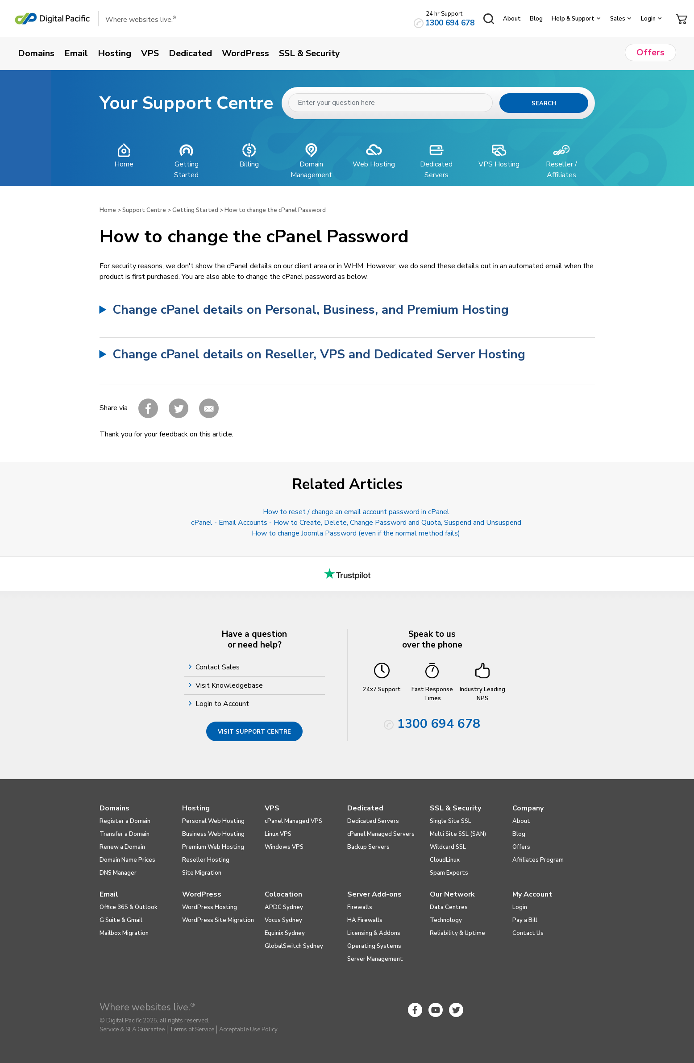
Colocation (283, 894)
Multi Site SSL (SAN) (458, 834)
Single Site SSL (450, 821)
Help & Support (573, 19)
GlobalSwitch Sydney (294, 946)
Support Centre (144, 210)
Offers (521, 847)
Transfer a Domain (125, 834)
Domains (114, 808)
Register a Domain (125, 821)
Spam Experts (449, 873)
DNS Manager (118, 873)
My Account (532, 894)
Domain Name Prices (127, 860)
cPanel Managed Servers (381, 834)
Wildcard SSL (448, 847)
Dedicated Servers (373, 821)
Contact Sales (219, 667)
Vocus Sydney (283, 920)
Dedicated (365, 808)
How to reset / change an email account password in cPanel (356, 512)
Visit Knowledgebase (230, 685)
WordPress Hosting (209, 907)
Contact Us (528, 933)
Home (108, 210)
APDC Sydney (284, 907)
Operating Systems (374, 946)
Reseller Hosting (205, 860)
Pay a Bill (524, 920)
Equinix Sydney (285, 933)
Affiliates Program (538, 860)
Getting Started (195, 210)
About (512, 19)
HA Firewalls (364, 920)
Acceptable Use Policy (248, 1030)
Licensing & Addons (373, 933)
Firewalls (359, 907)
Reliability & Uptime (457, 933)
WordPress (201, 894)
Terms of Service (192, 1030)
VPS (272, 808)
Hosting (196, 808)
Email (109, 894)
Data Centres (449, 907)
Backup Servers (368, 847)
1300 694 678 (449, 23)
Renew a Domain (122, 847)
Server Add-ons (374, 894)
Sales (617, 19)
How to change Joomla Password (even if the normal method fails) (356, 533)
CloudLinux (445, 860)
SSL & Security (455, 808)
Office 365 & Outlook (129, 907)
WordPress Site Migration (218, 920)
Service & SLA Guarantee (132, 1030)
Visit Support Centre (254, 732)
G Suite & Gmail (121, 920)
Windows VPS (284, 847)
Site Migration (201, 873)
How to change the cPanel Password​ (275, 210)
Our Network (452, 894)
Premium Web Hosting (213, 847)
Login (648, 19)
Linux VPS (278, 834)
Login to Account (223, 704)
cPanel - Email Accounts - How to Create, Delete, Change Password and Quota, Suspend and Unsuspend (356, 522)
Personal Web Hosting (213, 821)
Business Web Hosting (213, 834)
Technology (446, 920)
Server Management (375, 959)
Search (544, 104)
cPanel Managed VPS (293, 821)
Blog (536, 19)
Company (528, 808)
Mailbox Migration (124, 933)
